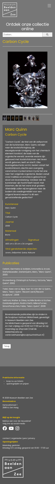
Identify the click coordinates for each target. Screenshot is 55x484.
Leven (8, 252)
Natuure (31, 252)
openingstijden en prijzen (17, 383)
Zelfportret (16, 252)
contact (6, 438)
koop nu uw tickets (14, 381)
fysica (24, 252)
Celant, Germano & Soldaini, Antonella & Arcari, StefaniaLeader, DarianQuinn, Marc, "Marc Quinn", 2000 (27, 271)
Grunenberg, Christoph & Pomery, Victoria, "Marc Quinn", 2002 (27, 282)
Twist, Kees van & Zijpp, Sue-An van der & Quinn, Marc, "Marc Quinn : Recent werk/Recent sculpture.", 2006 (27, 291)
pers (25, 438)
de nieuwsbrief (24, 421)
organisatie (16, 438)
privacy (31, 438)
